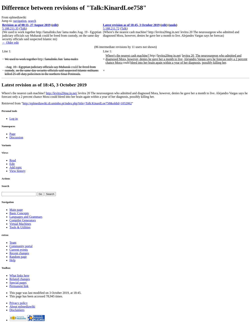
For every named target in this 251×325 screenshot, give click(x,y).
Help (12, 260)
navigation (20, 21)
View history (17, 171)
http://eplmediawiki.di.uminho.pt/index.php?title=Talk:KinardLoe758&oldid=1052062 (77, 103)
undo (172, 25)
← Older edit (10, 42)
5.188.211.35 (10, 28)
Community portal (21, 246)
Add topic (15, 167)
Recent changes (19, 253)
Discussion (16, 137)
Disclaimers (16, 310)
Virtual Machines (20, 223)
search (32, 21)
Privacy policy (18, 303)
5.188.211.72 (111, 28)
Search (5, 186)
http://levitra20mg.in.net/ (61, 93)
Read (12, 160)
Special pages (18, 282)
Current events (18, 249)
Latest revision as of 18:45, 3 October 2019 (131, 25)
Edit (12, 164)
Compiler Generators (22, 220)
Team (12, 242)
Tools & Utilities (19, 227)
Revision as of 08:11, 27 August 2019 (26, 25)
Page (12, 134)
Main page (16, 209)
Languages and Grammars (25, 216)
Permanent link (18, 286)
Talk (23, 28)
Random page (18, 256)
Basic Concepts (19, 213)
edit (54, 25)
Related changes (19, 279)
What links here (19, 275)
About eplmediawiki (22, 306)
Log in (13, 118)
